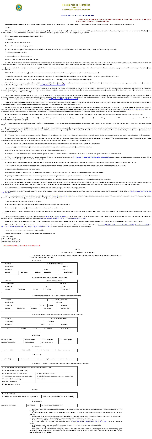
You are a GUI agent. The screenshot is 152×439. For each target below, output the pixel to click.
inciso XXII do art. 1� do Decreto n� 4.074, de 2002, (90, 421)
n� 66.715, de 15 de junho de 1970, (139, 225)
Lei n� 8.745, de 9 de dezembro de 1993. (52, 85)
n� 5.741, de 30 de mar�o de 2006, (12, 226)
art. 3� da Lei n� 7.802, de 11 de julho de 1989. (63, 99)
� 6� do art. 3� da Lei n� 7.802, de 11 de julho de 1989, (91, 157)
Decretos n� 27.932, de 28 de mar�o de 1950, (113, 225)
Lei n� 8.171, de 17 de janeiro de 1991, (39, 226)
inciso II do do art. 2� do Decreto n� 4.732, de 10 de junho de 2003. (63, 218)
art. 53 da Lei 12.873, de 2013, (135, 109)
